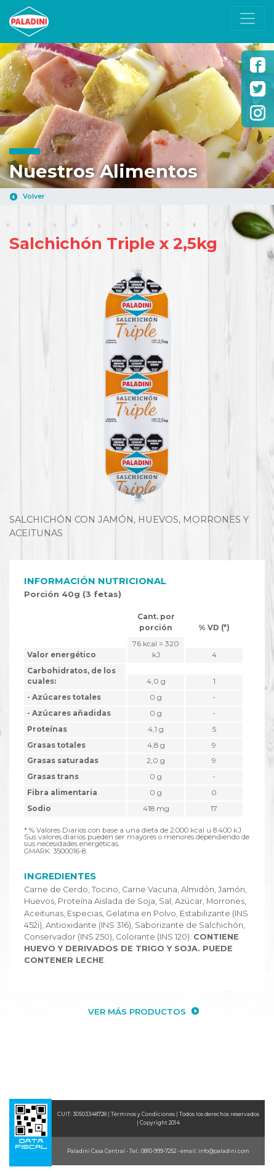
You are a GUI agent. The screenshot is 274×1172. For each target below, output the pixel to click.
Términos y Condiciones (143, 1114)
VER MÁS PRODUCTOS (137, 1011)
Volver (33, 196)
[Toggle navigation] (247, 18)
